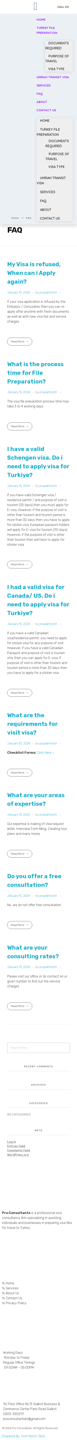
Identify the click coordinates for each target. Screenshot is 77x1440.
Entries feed (16, 1146)
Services (44, 85)
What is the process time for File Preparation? (35, 373)
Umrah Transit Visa (53, 77)
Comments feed (18, 1150)
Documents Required (57, 45)
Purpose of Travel (57, 58)
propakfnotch (48, 292)
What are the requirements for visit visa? (32, 724)
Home (44, 120)
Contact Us (46, 110)
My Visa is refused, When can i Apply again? (34, 273)
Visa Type (56, 167)
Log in (11, 1142)
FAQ (43, 201)
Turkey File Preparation (47, 30)
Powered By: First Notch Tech (23, 1436)
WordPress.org (18, 1155)
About (45, 210)
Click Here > (45, 753)
